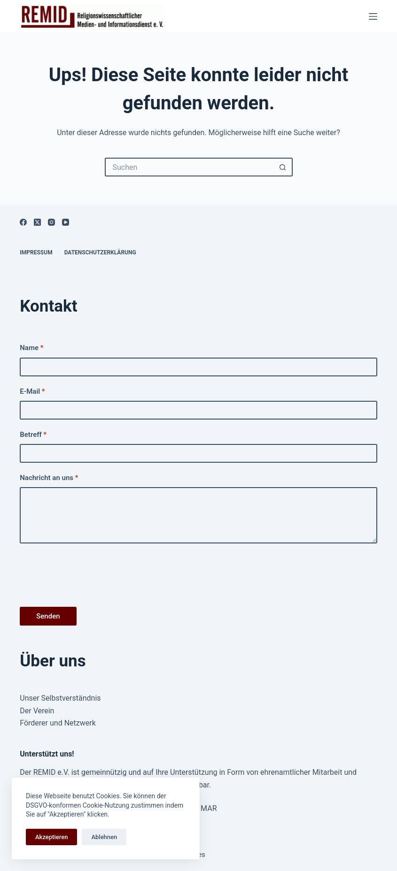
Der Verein (37, 710)
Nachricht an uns (49, 478)
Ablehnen (104, 836)
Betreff (33, 434)
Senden (48, 616)
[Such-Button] (283, 167)
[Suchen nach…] (189, 167)
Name (31, 348)
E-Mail (32, 391)
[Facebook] (23, 222)
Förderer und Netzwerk (58, 722)
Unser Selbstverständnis (60, 698)
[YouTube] (65, 222)
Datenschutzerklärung (100, 252)
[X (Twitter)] (37, 222)
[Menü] (373, 16)
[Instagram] (51, 222)
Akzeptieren (51, 836)
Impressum (36, 252)
